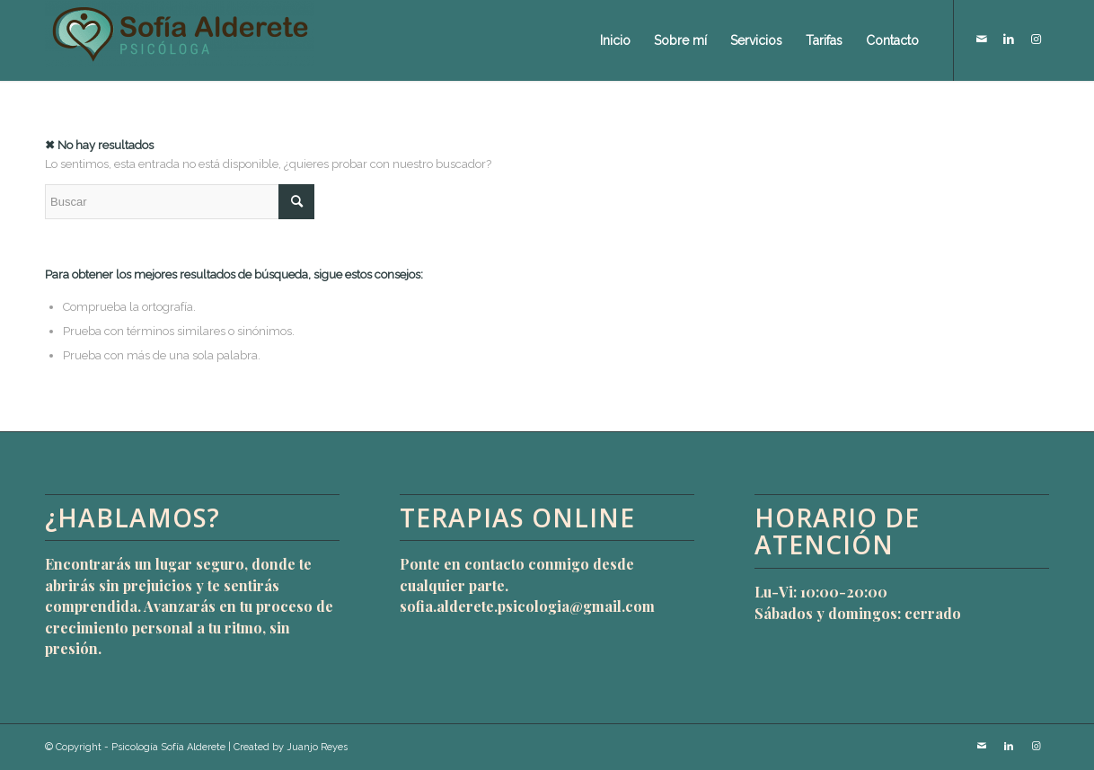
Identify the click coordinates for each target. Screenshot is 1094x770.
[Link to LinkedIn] (1008, 39)
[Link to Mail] (981, 39)
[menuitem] (615, 40)
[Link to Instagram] (1035, 39)
